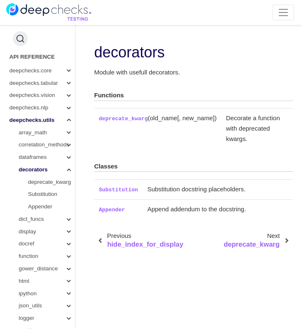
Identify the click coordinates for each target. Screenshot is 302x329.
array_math (33, 132)
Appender (40, 206)
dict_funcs (31, 219)
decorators (33, 169)
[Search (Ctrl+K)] (20, 38)
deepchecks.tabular (34, 83)
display (27, 231)
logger (26, 318)
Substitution (43, 194)
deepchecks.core (31, 70)
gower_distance (38, 268)
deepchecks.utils (32, 120)
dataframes (33, 157)
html (24, 281)
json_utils (30, 305)
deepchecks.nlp (29, 107)
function (28, 256)
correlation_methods (44, 144)
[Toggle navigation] (284, 12)
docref (26, 243)
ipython (28, 293)
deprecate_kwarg (49, 182)
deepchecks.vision (32, 95)
